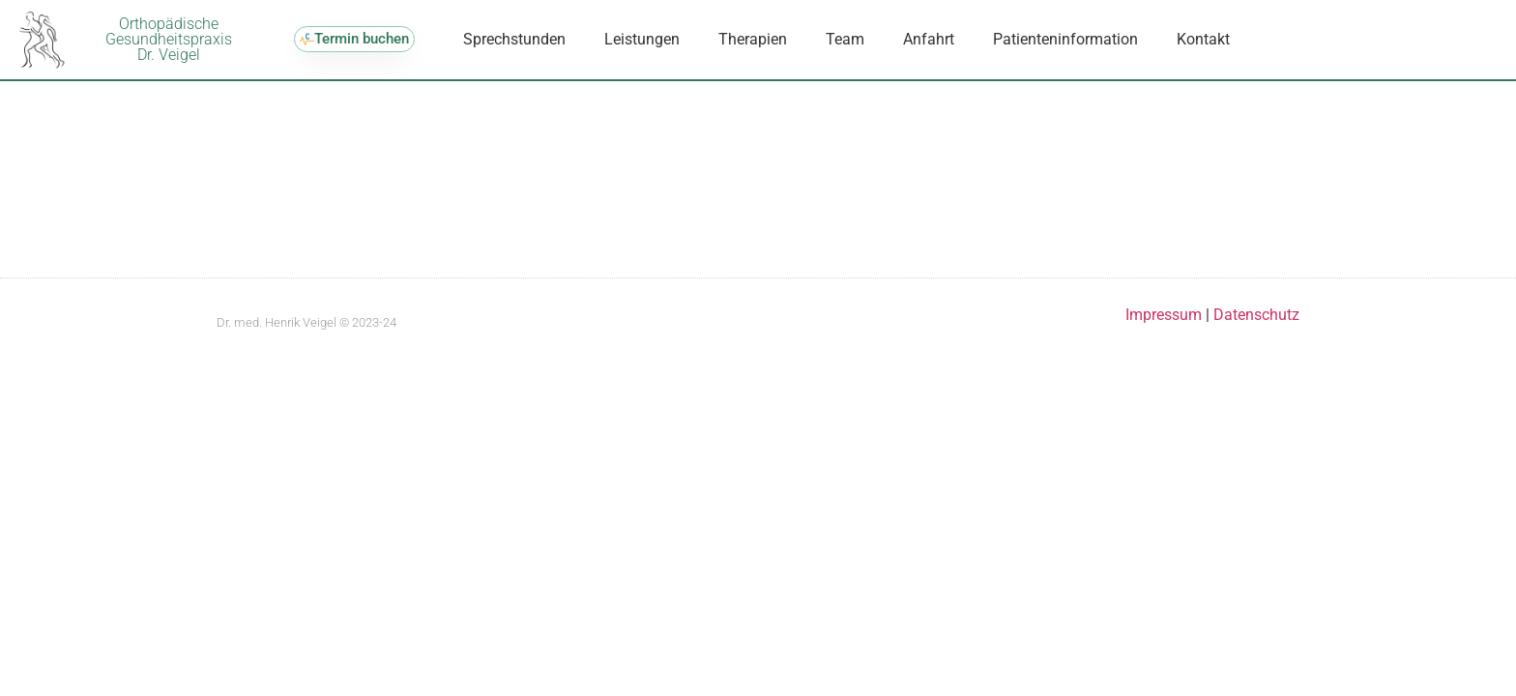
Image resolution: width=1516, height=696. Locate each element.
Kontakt (1203, 39)
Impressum (1165, 332)
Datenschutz (1256, 332)
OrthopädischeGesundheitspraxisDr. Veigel (168, 39)
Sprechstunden (514, 39)
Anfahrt (928, 39)
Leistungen (642, 39)
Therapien (752, 39)
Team (845, 39)
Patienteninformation (1065, 39)
